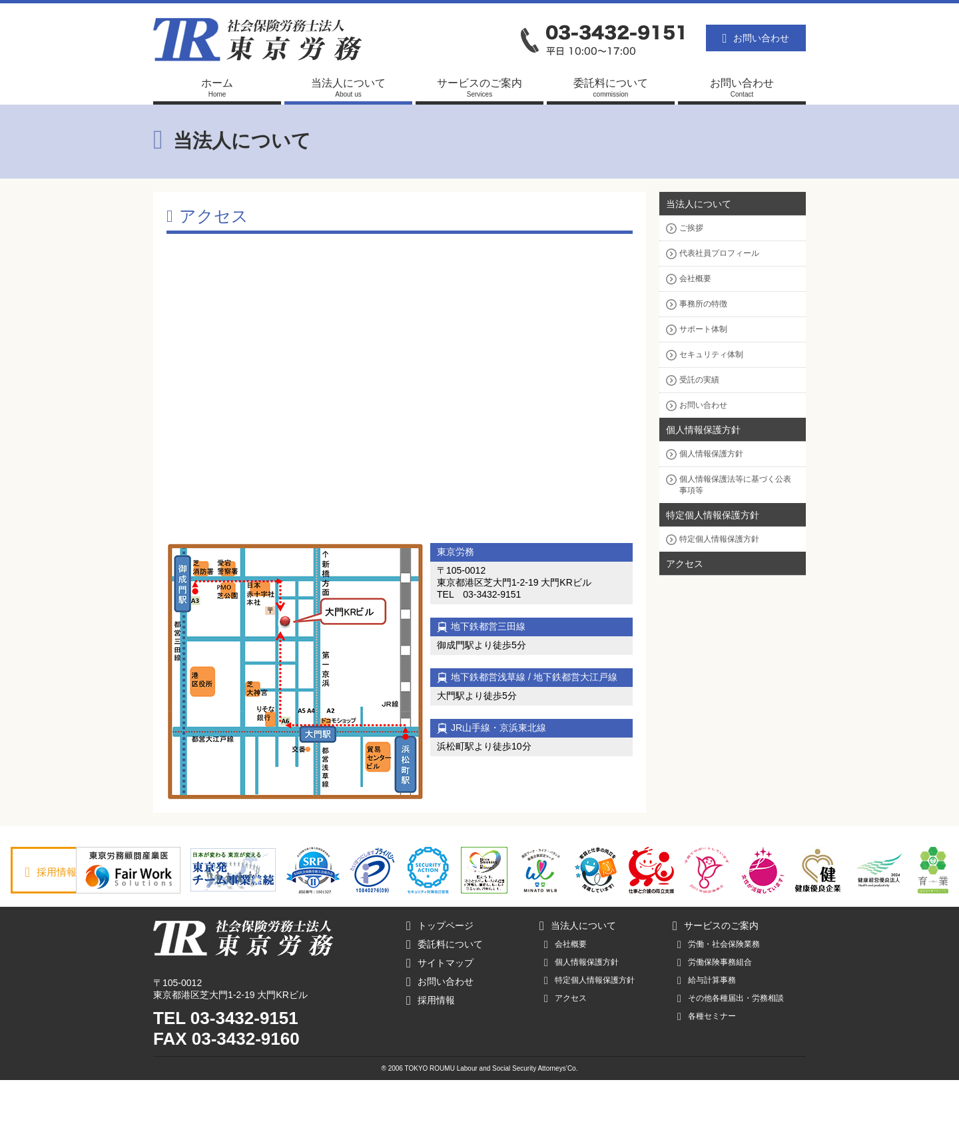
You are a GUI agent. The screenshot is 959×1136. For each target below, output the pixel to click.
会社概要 (695, 278)
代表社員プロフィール (719, 253)
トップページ (440, 981)
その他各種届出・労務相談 (730, 1054)
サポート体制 (703, 329)
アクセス (684, 563)
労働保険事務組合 (714, 1018)
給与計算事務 (706, 1036)
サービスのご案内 (716, 981)
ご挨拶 (691, 228)
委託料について (444, 1000)
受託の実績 (699, 379)
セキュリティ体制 (711, 354)
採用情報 (58, 871)
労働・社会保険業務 (718, 1000)
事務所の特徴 (703, 303)
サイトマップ (440, 1018)
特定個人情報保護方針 (712, 515)
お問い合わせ (756, 38)
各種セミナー (706, 1072)
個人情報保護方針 (703, 429)
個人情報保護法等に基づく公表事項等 (735, 484)
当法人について (698, 204)
